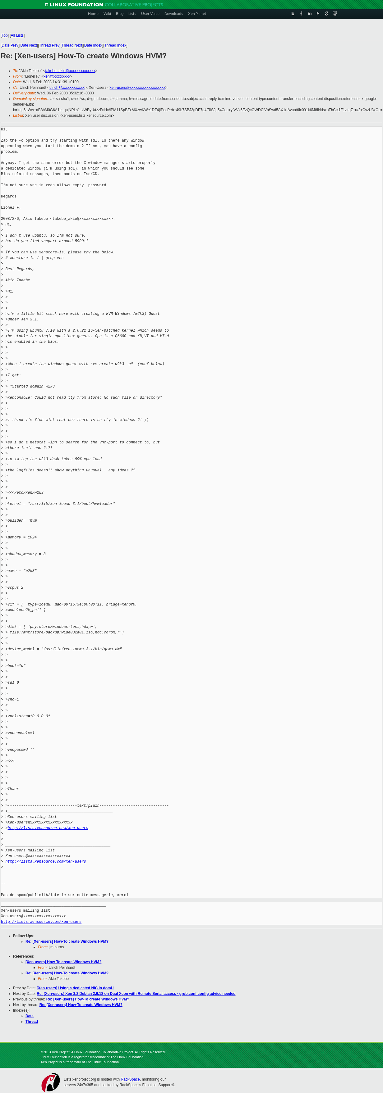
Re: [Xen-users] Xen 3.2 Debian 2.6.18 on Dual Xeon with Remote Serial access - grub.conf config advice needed (136, 993)
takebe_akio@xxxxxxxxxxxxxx (70, 71)
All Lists (17, 35)
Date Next (28, 45)
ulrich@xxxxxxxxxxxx (67, 87)
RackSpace (130, 1079)
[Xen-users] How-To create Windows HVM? (63, 962)
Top (4, 35)
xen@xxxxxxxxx (57, 76)
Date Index (93, 45)
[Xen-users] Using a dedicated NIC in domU (75, 988)
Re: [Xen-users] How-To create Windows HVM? (66, 941)
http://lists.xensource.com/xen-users (48, 828)
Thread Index (115, 45)
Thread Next (72, 45)
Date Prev (10, 45)
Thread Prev (49, 45)
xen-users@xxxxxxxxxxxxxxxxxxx (137, 87)
